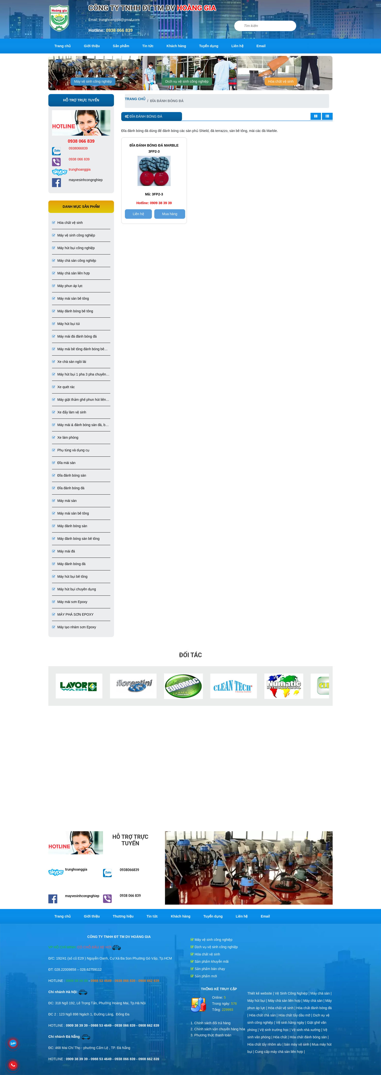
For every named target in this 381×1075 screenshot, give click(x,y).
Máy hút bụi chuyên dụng (74, 589)
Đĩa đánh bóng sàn (69, 475)
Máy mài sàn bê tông (70, 298)
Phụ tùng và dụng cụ (70, 450)
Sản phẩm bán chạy (207, 969)
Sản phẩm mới (203, 976)
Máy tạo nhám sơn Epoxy (74, 627)
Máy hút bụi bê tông (69, 576)
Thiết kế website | (261, 993)
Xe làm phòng (65, 437)
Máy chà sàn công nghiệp (74, 260)
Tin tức (148, 46)
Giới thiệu (92, 46)
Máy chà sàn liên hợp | (285, 1001)
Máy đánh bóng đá (69, 564)
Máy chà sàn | (321, 993)
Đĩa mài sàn (64, 463)
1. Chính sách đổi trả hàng (210, 1023)
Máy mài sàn (64, 501)
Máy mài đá (63, 551)
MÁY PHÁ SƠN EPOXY (73, 614)
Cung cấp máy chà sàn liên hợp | (280, 1052)
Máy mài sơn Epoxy (69, 602)
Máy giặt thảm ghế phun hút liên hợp (79, 400)
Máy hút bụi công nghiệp (73, 248)
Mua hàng (169, 214)
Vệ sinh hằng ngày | (291, 1022)
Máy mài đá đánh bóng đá (74, 336)
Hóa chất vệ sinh (281, 81)
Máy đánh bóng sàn (69, 526)
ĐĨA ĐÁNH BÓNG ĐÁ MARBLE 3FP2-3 (154, 148)
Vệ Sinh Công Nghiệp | (293, 993)
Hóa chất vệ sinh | (282, 1008)
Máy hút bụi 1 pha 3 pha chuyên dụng (79, 374)
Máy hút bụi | (257, 1001)
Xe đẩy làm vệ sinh (69, 412)
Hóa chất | (281, 1037)
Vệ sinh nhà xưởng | (307, 1030)
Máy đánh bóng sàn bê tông (75, 539)
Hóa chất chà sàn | (264, 1015)
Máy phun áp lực (67, 286)
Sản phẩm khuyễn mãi (209, 961)
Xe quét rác (63, 387)
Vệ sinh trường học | (275, 1030)
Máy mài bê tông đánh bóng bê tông (78, 349)
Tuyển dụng (208, 46)
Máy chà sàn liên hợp (71, 273)
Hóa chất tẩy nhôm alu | (265, 1044)
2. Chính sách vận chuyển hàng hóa (217, 1029)
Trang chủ (62, 46)
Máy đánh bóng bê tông (72, 311)
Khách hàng (176, 46)
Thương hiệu (123, 916)
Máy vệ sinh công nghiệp (93, 81)
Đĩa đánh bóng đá (68, 488)
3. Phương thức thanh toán (210, 1035)
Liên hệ (237, 46)
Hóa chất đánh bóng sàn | (309, 1037)
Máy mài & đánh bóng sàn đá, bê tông (79, 425)
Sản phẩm (121, 46)
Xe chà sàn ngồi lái (69, 362)
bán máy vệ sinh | (298, 1044)
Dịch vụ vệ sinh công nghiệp (186, 81)
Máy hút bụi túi (66, 324)
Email (261, 46)
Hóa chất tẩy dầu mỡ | (295, 1015)
